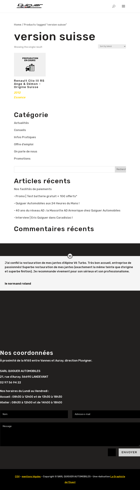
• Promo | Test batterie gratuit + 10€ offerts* (45, 196)
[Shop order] (112, 46)
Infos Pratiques (25, 137)
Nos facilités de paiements (33, 189)
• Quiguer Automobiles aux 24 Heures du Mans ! (47, 203)
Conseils (20, 130)
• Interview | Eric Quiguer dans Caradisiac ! (43, 217)
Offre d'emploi (23, 144)
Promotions (22, 158)
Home (17, 24)
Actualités (21, 123)
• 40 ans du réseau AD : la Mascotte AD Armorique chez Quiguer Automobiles (67, 210)
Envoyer (129, 452)
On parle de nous (25, 151)
